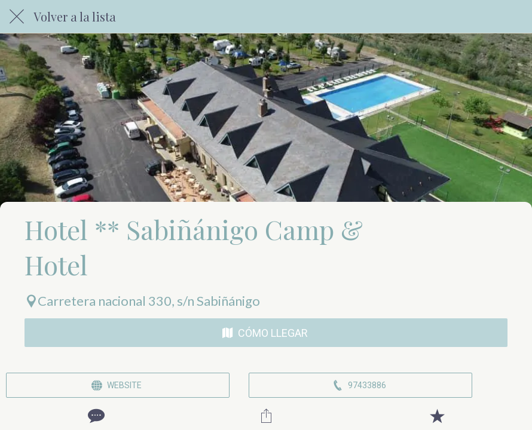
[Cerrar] (17, 17)
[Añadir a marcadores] (437, 415)
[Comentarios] (95, 415)
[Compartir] (266, 415)
